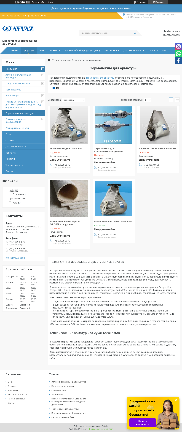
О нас (42, 50)
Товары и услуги (61, 60)
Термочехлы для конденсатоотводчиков (108, 150)
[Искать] (135, 33)
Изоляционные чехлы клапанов (113, 221)
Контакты (55, 50)
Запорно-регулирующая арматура (18, 76)
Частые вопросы (14, 165)
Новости (153, 50)
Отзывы (9, 140)
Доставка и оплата (133, 50)
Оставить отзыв (171, 34)
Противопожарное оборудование (15, 120)
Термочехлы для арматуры (19, 113)
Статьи (9, 171)
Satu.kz (105, 426)
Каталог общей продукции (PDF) (82, 50)
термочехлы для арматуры (100, 77)
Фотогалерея (111, 50)
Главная (13, 50)
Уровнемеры (12, 95)
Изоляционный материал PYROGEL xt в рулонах (65, 223)
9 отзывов (141, 2)
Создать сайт (38, 2)
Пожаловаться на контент (101, 429)
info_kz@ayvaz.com (16, 257)
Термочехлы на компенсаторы (157, 148)
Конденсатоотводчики (17, 83)
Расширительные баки (17, 127)
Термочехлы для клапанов (66, 148)
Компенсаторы (13, 89)
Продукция (28, 50)
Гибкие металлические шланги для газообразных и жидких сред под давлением (23, 104)
